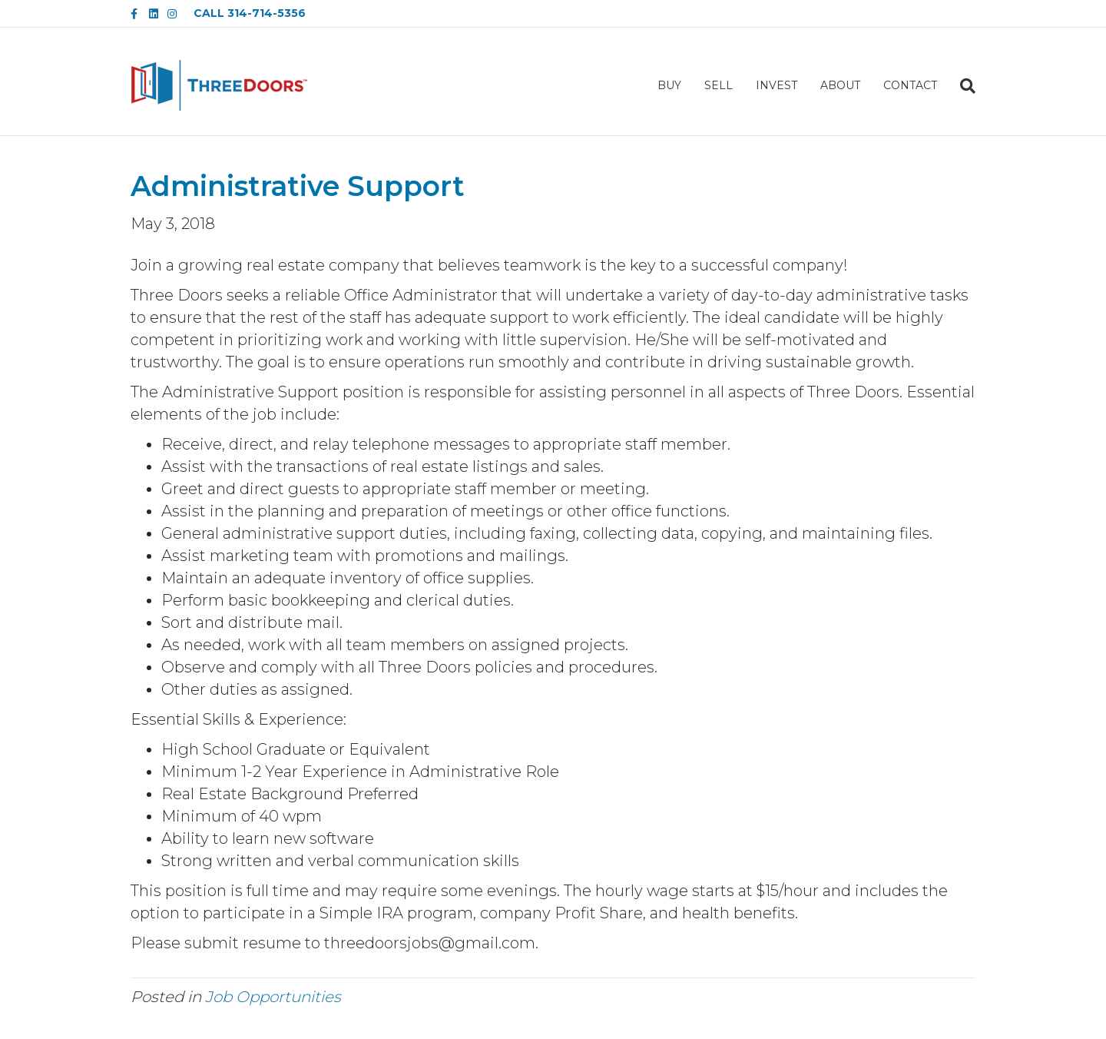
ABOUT (840, 85)
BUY (669, 85)
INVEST (776, 85)
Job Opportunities (273, 997)
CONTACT (910, 85)
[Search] (962, 86)
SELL (718, 85)
